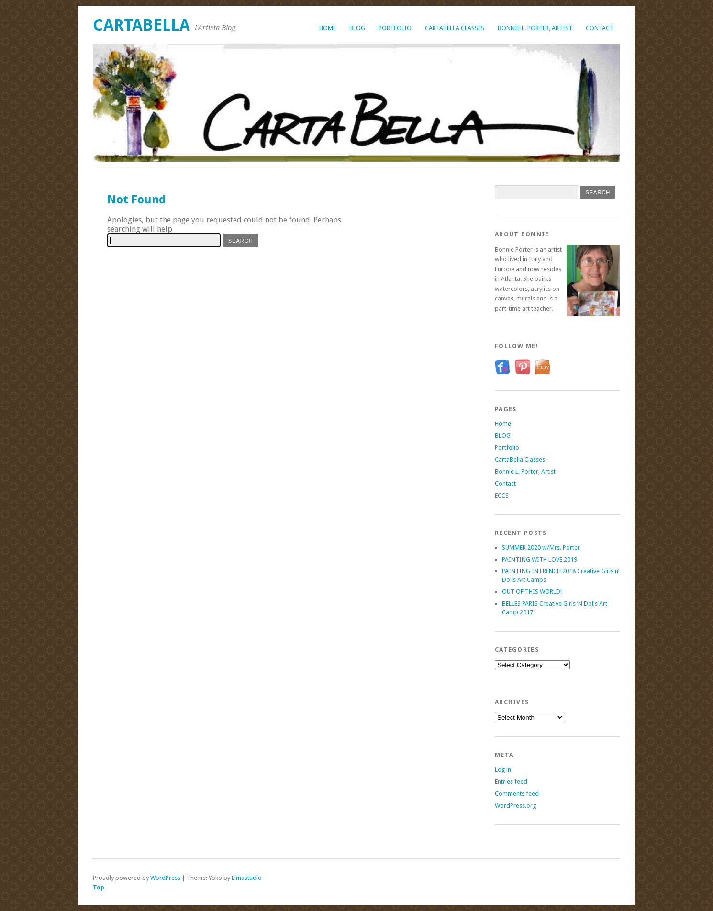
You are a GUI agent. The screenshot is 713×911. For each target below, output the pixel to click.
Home (327, 28)
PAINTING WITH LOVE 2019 (539, 559)
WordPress (165, 877)
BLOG (357, 28)
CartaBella (141, 25)
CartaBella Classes (454, 28)
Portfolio (395, 28)
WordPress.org (515, 805)
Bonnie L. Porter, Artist (535, 28)
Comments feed (517, 793)
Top (98, 887)
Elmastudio (247, 877)
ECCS (502, 495)
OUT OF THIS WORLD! (532, 591)
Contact (599, 28)
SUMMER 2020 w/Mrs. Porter (541, 547)
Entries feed (511, 781)
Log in (503, 769)
